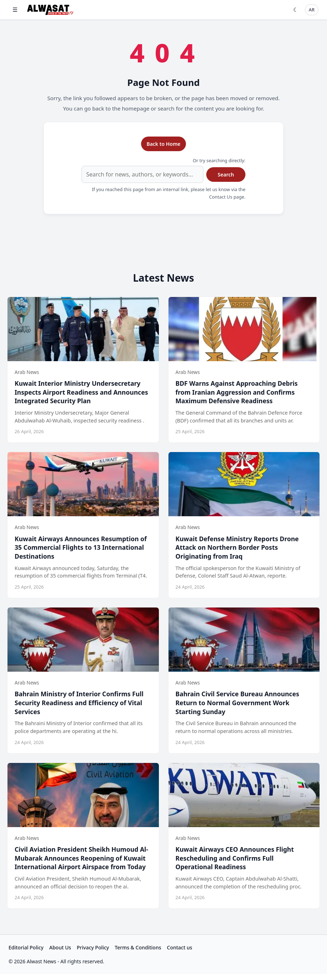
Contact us (179, 947)
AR (312, 9)
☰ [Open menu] (14, 10)
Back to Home (163, 143)
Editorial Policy (26, 947)
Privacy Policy (93, 947)
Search (226, 174)
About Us (60, 947)
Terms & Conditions (138, 947)
